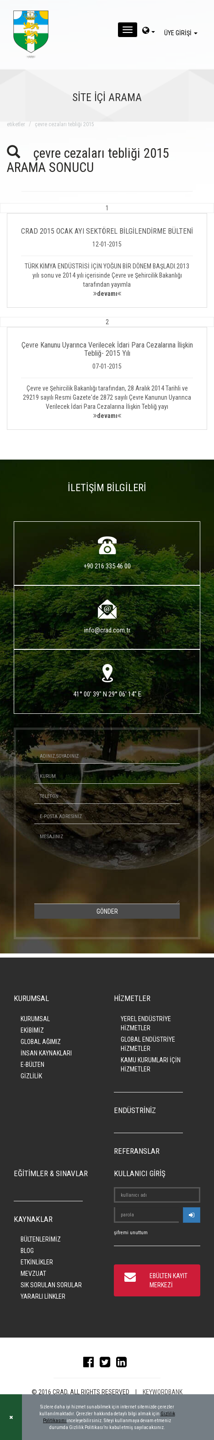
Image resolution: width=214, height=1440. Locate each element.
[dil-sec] (149, 31)
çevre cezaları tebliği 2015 (64, 124)
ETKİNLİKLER (37, 1262)
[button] (107, 255)
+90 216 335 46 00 (107, 566)
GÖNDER (107, 911)
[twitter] (107, 1364)
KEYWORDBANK (162, 1392)
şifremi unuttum (131, 1233)
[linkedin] (123, 1364)
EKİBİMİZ (32, 1030)
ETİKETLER (16, 124)
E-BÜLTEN (32, 1064)
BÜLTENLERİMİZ (41, 1239)
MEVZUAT (33, 1273)
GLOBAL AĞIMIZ (41, 1041)
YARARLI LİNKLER (43, 1296)
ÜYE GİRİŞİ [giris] (182, 33)
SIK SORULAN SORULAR (51, 1285)
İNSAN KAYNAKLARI (46, 1053)
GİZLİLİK (31, 1076)
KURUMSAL (35, 1018)
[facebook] (90, 1364)
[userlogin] (191, 1215)
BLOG (27, 1250)
